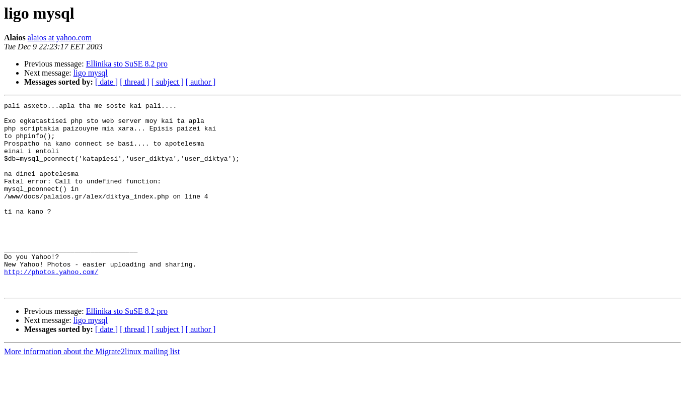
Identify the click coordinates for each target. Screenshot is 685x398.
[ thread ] (134, 82)
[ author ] (201, 82)
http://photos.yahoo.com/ (51, 306)
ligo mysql (90, 73)
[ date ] (106, 82)
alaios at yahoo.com (60, 37)
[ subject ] (167, 82)
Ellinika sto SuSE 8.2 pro (127, 63)
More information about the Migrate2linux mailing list (92, 389)
